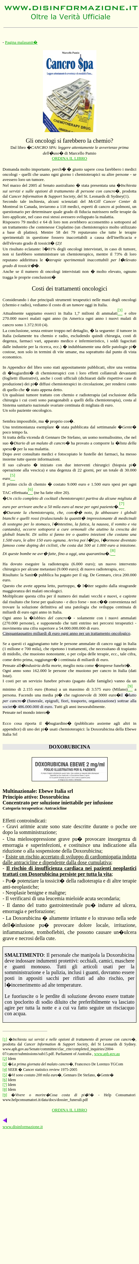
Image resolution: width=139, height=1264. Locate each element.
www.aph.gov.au (107, 1054)
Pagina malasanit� (21, 42)
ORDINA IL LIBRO (69, 158)
